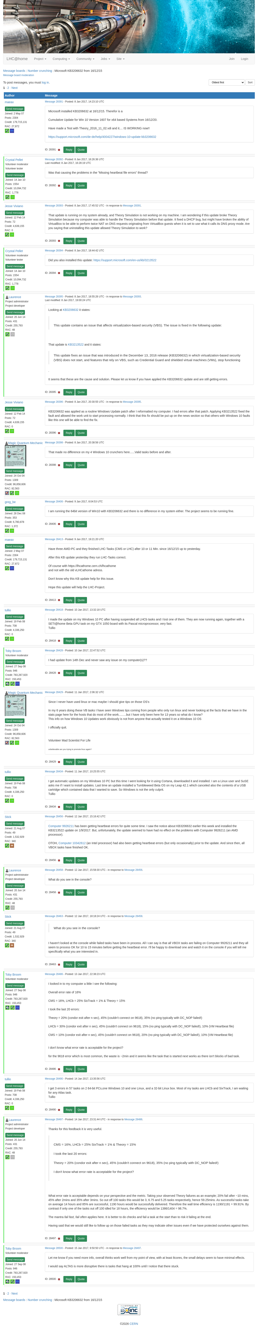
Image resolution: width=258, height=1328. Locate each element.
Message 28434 (54, 771)
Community (85, 59)
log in (45, 82)
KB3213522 (76, 344)
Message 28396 (54, 401)
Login (244, 59)
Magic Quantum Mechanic (25, 443)
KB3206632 (70, 309)
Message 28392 (54, 159)
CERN (134, 1323)
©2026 (129, 1323)
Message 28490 (54, 1078)
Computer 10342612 (72, 843)
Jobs (105, 59)
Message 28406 (54, 501)
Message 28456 (54, 816)
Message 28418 (54, 609)
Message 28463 (54, 916)
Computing (61, 59)
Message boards (14, 70)
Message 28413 (54, 539)
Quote (81, 149)
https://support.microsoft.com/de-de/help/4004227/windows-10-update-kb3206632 (102, 136)
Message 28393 (54, 205)
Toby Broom (13, 651)
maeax (9, 102)
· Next (14, 87)
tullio (8, 610)
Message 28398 (54, 442)
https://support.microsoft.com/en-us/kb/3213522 (125, 260)
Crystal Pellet (14, 159)
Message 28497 (54, 1119)
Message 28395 (54, 296)
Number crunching (40, 70)
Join (232, 59)
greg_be (10, 502)
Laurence (15, 297)
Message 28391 (54, 101)
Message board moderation (18, 75)
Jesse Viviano (14, 206)
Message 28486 (54, 974)
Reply (69, 149)
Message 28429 (54, 692)
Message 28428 (54, 650)
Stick (8, 817)
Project (40, 59)
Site (121, 59)
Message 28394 (54, 250)
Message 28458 (54, 869)
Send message (14, 108)
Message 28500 (54, 1248)
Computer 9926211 (61, 826)
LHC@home (17, 59)
